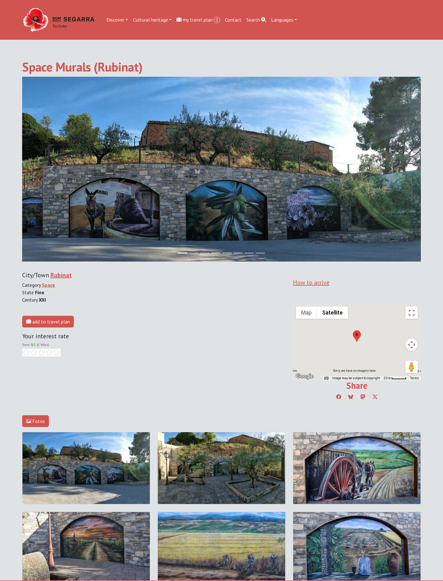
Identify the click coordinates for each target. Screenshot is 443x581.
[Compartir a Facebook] (338, 397)
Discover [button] (115, 20)
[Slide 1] (193, 253)
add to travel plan (48, 322)
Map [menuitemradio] (306, 312)
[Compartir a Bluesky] (350, 397)
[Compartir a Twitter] (375, 397)
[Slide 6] (249, 253)
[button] (357, 336)
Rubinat (61, 275)
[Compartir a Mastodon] (363, 397)
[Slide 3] (216, 253)
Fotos (35, 421)
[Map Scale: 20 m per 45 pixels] (395, 378)
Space (48, 285)
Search (256, 20)
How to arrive (311, 282)
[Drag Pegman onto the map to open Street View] (411, 367)
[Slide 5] (238, 253)
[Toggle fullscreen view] (411, 313)
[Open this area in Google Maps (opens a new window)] (304, 376)
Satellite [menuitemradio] (332, 312)
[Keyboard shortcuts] (326, 378)
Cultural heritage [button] (150, 20)
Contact (233, 20)
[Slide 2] (205, 253)
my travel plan (198, 20)
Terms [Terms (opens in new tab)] (414, 378)
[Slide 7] (260, 253)
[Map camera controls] (411, 345)
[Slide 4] (227, 253)
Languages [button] (282, 20)
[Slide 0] (182, 253)
